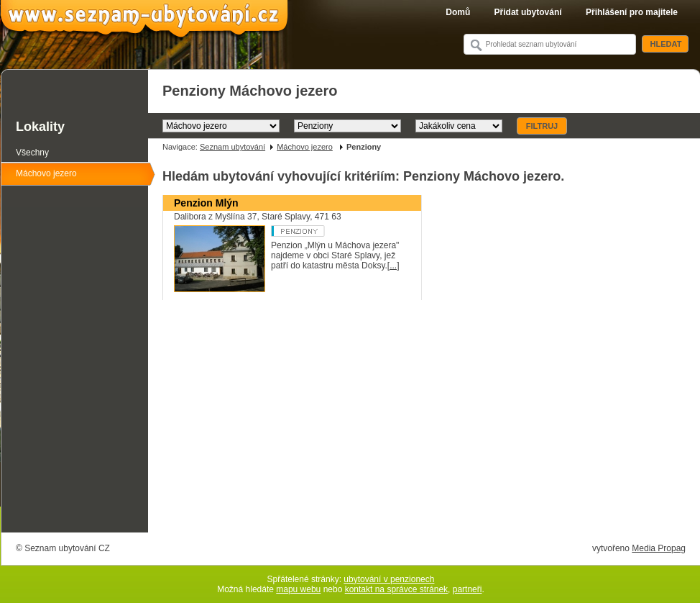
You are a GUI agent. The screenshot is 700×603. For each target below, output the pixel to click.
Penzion (325, 231)
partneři (467, 589)
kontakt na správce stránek (396, 589)
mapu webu (298, 589)
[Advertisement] (424, 424)
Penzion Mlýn (206, 203)
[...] (393, 265)
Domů (458, 12)
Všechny (32, 153)
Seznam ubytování (232, 146)
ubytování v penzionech (389, 579)
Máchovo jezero (305, 146)
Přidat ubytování (528, 12)
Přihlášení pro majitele (632, 12)
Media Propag (659, 548)
